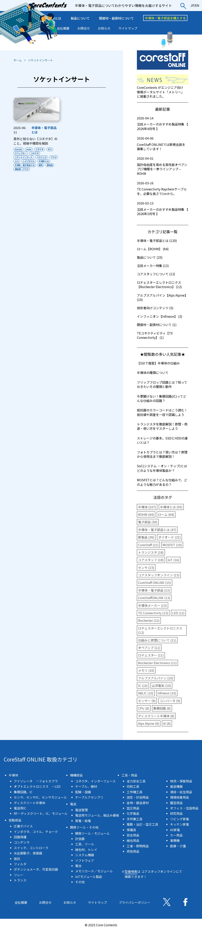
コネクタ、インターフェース (95, 781)
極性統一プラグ (42, 169)
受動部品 (15, 820)
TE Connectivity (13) (153, 613)
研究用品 (176, 813)
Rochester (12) (149, 620)
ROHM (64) (146, 514)
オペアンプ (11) (149, 647)
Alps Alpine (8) (148, 723)
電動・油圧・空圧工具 (142, 824)
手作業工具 (134, 819)
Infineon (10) (166, 693)
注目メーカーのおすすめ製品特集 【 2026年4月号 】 (162, 123)
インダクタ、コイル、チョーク (36, 831)
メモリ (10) (146, 670)
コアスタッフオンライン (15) (159, 575)
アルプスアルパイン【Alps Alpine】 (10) (162, 297)
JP (192, 5)
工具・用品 (129, 775)
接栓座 (27, 169)
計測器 (80, 838)
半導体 (13, 775)
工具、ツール (84, 844)
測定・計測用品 (138, 797)
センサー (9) (147, 700)
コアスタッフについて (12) (156, 274)
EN (197, 5)
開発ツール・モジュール (92, 833)
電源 (73, 804)
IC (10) (143, 685)
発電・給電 (83, 820)
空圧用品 (133, 808)
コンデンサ (22, 842)
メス (28, 161)
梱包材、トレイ (86, 849)
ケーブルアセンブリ (89, 797)
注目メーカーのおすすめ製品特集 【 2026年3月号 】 (162, 208)
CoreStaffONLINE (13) (154, 597)
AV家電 (175, 829)
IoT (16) (173, 559)
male (29, 149)
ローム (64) (166, 514)
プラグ (18, 161)
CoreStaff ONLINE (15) (154, 582)
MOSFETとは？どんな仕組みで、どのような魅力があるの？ (162, 482)
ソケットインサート (24, 157)
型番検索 (131, 871)
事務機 (175, 840)
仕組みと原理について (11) (157, 640)
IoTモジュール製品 (88, 876)
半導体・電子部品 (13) (154, 590)
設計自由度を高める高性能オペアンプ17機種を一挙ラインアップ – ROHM (162, 166)
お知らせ (104, 28)
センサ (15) (146, 567)
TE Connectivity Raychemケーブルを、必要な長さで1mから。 (162, 188)
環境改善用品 (179, 797)
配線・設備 (83, 792)
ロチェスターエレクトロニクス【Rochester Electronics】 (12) (159, 284)
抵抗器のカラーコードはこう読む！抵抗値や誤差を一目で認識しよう (162, 412)
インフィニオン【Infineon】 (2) (159, 316)
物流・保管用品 (181, 781)
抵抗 (17, 858)
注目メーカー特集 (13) (153, 265)
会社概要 (63, 28)
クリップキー (21, 153)
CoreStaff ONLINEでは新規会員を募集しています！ (162, 143)
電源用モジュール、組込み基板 (97, 815)
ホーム (17, 60)
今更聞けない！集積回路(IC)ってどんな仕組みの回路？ (161, 398)
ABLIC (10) (145, 693)
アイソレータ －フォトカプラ (36, 781)
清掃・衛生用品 (181, 792)
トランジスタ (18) (151, 552)
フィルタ (20, 864)
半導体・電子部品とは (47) (157, 529)
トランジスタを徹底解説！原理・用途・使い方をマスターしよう (162, 426)
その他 (80, 881)
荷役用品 (133, 851)
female (18, 149)
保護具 (131, 829)
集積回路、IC (23, 792)
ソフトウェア (84, 860)
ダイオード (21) (169, 537)
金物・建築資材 (138, 802)
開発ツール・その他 (84, 827)
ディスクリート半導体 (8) (156, 716)
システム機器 (84, 854)
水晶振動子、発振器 (28, 853)
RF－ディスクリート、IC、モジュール (40, 813)
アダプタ (41, 149)
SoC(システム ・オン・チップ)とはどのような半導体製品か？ (162, 468)
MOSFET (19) (172, 544)
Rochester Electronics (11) (157, 662)
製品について (80, 18)
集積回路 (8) (162, 708)
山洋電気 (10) (161, 685)
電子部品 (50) (147, 522)
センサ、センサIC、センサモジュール (40, 797)
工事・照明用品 (138, 846)
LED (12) (178, 613)
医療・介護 (178, 846)
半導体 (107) (147, 507)
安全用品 (133, 835)
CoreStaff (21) (148, 544)
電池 (78, 865)
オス (52, 149)
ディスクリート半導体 (29, 802)
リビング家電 (179, 819)
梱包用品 (133, 840)
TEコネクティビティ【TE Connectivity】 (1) (155, 335)
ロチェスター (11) (151, 655)
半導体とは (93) (171, 507)
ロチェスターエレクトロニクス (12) (160, 630)
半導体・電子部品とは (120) (157, 240)
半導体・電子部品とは (44, 129)
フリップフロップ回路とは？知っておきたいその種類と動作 (162, 384)
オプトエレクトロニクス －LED (37, 786)
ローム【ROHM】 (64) (153, 248)
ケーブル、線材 (86, 786)
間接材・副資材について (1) (157, 324)
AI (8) (167, 723)
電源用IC (20, 808)
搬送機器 (176, 786)
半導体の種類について (152, 372)
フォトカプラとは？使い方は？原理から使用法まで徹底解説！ (162, 454)
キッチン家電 (179, 824)
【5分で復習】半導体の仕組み (158, 363)
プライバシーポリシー (134, 902)
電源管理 (81, 809)
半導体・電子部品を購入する (165, 18)
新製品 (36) (146, 537)
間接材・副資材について (116, 18)
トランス (20, 880)
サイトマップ (127, 28)
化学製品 (133, 813)
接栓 (17, 169)
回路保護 (20, 837)
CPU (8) (143, 708)
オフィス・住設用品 (184, 808)
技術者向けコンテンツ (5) (155, 307)
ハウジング (43, 157)
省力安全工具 (136, 781)
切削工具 (133, 786)
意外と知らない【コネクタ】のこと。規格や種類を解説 (35, 141)
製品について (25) (150, 257)
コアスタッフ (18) (151, 559)
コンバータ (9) (170, 700)
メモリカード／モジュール (94, 871)
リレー (18, 874)
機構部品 (76, 775)
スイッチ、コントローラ (31, 847)
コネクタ (36, 153)
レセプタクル (41, 161)
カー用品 (176, 835)
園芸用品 (176, 802)
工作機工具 (134, 792)
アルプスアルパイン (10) (155, 678)
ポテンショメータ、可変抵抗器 (36, 869)
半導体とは (20, 165)
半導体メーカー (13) (152, 605)
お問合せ (83, 28)
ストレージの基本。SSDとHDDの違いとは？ (162, 440)
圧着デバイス (23, 826)
